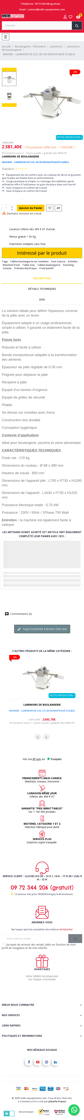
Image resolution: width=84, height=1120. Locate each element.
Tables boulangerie (48, 265)
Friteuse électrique (25, 268)
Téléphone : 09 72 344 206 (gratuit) (40, 3)
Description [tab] (42, 278)
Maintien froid (11, 265)
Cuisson (7, 268)
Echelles (73, 261)
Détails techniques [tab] (42, 289)
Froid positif (46, 268)
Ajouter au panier (30, 208)
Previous (9, 105)
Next (9, 69)
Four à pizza (58, 261)
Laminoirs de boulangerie (20, 156)
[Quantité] (6, 208)
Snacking (68, 265)
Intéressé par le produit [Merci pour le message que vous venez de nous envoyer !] (42, 253)
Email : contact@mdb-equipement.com (42, 9)
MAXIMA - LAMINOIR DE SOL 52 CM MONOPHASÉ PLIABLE (42, 710)
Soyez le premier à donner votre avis (42, 629)
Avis (42, 299)
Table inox (28, 265)
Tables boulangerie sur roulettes (29, 261)
